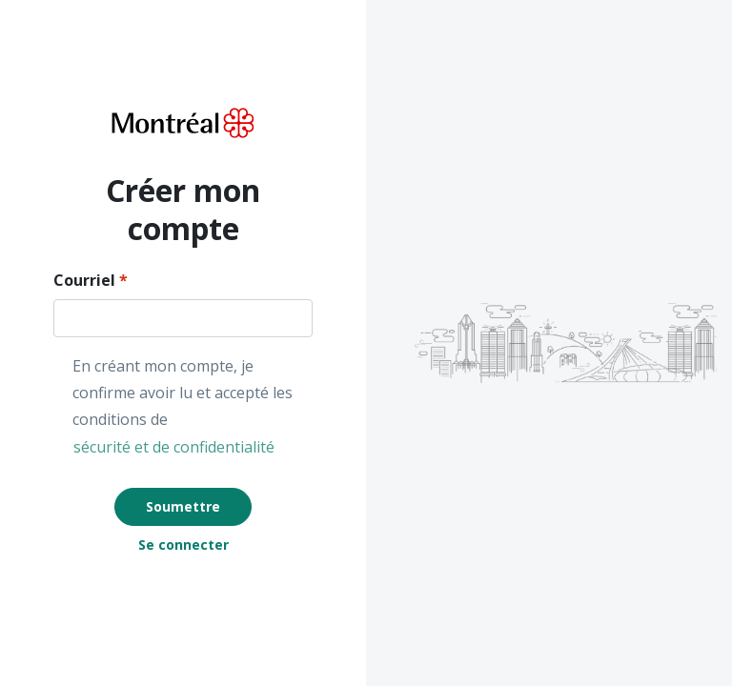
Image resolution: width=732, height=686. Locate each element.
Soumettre (183, 506)
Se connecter (183, 544)
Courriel (84, 280)
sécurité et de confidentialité (173, 446)
